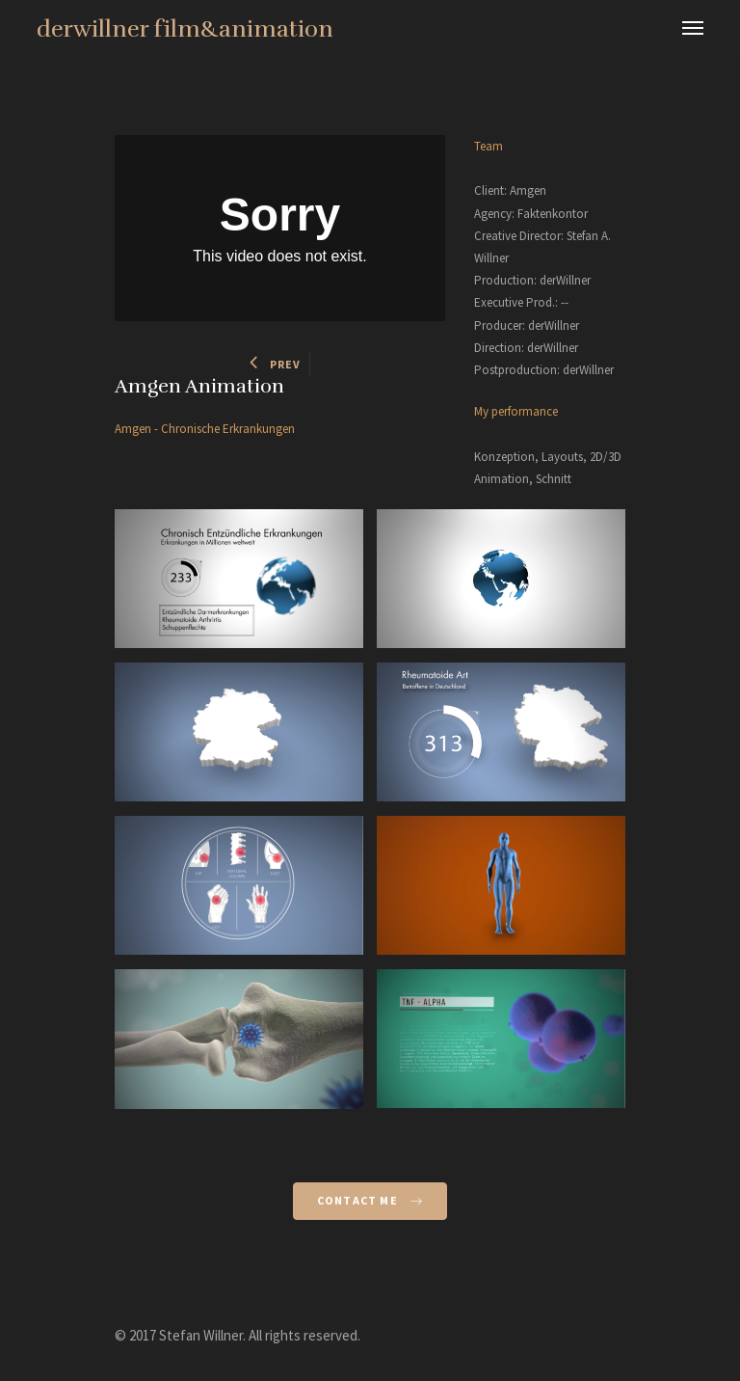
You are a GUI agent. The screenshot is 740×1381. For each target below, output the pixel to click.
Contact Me (370, 1200)
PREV (275, 364)
